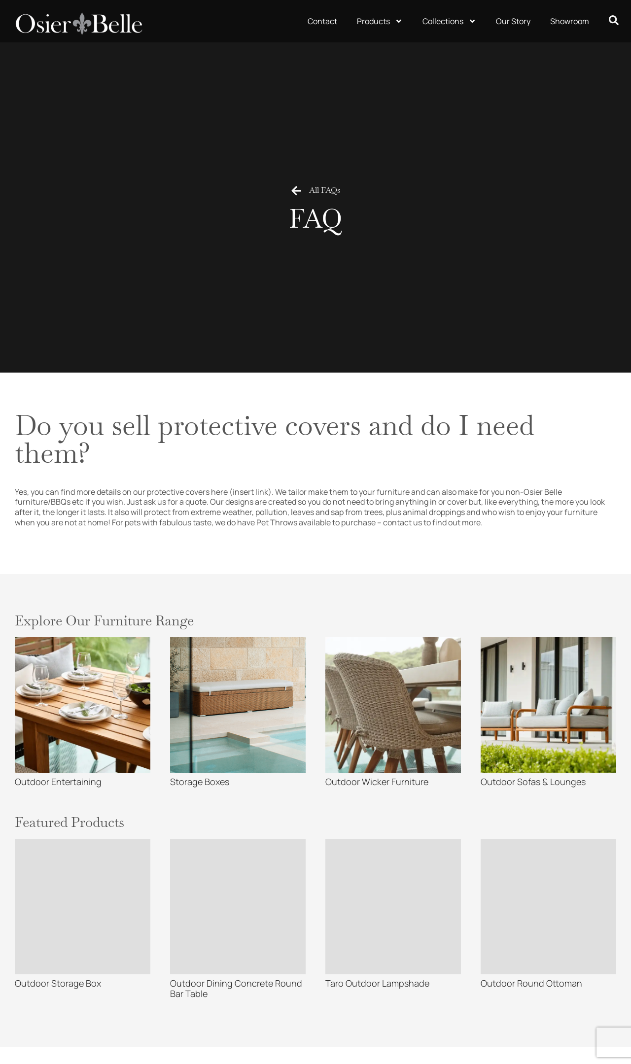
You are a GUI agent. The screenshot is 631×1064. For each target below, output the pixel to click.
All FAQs (324, 190)
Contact (322, 21)
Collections (449, 21)
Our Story (513, 21)
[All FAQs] (296, 190)
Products (380, 21)
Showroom (569, 21)
